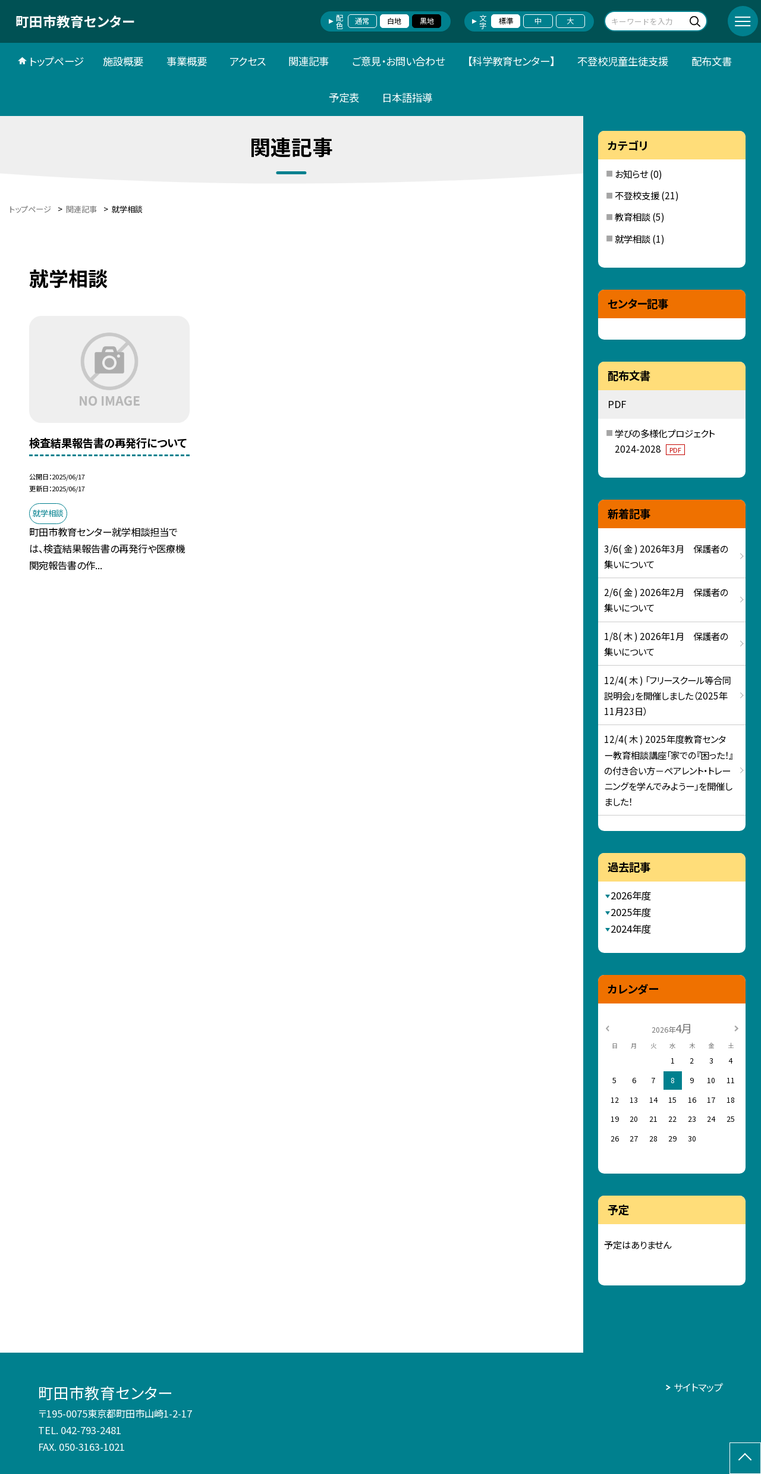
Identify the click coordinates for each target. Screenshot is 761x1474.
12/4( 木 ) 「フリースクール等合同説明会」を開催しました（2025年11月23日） (667, 695)
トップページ (56, 61)
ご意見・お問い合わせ (398, 61)
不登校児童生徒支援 (622, 61)
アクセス (247, 61)
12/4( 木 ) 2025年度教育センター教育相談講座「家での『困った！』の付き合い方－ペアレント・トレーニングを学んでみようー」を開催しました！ (668, 769)
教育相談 (632, 216)
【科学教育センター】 (511, 61)
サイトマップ (698, 1387)
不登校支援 (637, 195)
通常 (362, 20)
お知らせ (631, 173)
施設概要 (123, 61)
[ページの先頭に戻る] (745, 1458)
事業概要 (186, 61)
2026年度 (631, 895)
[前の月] (607, 1028)
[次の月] (736, 1028)
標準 (506, 20)
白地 (394, 20)
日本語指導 (407, 97)
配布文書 (711, 61)
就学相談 (632, 238)
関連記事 (308, 61)
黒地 (427, 20)
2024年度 (631, 928)
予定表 (344, 97)
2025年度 (631, 912)
